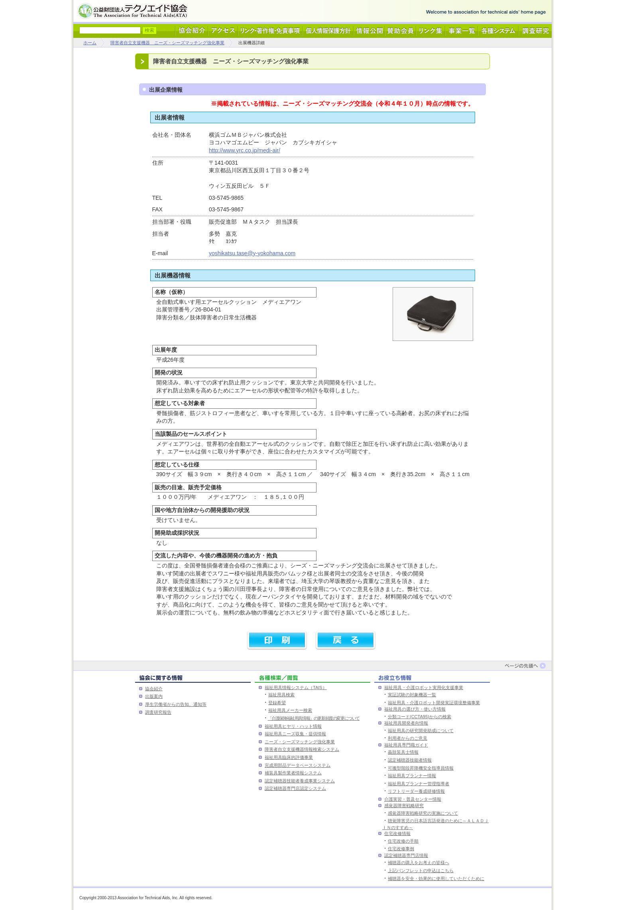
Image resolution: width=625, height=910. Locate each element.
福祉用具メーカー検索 (290, 710)
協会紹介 (191, 31)
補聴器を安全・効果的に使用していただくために (436, 878)
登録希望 (277, 702)
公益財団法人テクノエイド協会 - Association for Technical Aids (134, 11)
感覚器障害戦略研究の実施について (423, 813)
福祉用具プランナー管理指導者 (418, 783)
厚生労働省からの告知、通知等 (175, 704)
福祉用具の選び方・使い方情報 (415, 709)
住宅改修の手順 (403, 841)
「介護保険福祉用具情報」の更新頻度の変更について (314, 718)
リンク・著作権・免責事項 (270, 31)
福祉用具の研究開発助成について (421, 730)
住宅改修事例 (401, 848)
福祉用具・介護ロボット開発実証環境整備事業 (434, 702)
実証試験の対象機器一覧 (412, 694)
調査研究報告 (158, 712)
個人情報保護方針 (328, 31)
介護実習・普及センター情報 (412, 799)
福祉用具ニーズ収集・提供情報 (295, 733)
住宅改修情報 (397, 833)
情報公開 (369, 31)
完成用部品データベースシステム (297, 765)
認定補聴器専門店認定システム (295, 788)
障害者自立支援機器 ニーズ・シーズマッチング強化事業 (167, 42)
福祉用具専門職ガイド (406, 745)
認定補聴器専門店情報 (406, 855)
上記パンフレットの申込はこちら (421, 870)
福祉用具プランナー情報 (412, 775)
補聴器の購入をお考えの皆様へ (418, 862)
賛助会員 (400, 31)
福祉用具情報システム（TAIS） (296, 687)
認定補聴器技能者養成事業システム (300, 780)
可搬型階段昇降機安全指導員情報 (421, 768)
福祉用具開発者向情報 (406, 723)
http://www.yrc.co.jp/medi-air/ (244, 150)
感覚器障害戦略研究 (404, 805)
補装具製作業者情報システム (293, 772)
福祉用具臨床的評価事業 (289, 757)
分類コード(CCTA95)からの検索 (419, 716)
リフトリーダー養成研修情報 (416, 791)
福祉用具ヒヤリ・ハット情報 (293, 726)
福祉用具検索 (281, 694)
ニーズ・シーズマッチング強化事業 (300, 741)
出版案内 (154, 696)
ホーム (89, 42)
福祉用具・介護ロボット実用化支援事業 (423, 687)
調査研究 (535, 31)
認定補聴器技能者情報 (410, 760)
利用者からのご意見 (407, 738)
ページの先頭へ (527, 666)
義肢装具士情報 (403, 752)
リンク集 (431, 31)
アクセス (223, 31)
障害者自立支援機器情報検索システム (302, 749)
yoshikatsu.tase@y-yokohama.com (252, 253)
